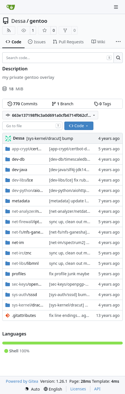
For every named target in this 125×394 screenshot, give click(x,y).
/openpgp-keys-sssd (27, 284)
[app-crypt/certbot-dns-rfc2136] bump (84, 148)
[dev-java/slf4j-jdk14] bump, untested (83, 169)
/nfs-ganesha (27, 232)
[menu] (32, 389)
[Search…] (118, 57)
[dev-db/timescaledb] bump (74, 159)
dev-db (18, 159)
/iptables (27, 221)
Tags (102, 103)
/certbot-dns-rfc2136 (27, 148)
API (97, 388)
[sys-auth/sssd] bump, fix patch (78, 294)
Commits (23, 103)
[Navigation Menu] (116, 7)
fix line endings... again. (71, 315)
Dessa (18, 21)
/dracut (27, 305)
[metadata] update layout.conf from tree (86, 200)
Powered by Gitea (22, 381)
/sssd (24, 294)
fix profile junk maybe (69, 273)
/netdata (27, 211)
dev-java (19, 169)
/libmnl (25, 263)
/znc (21, 253)
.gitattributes (24, 315)
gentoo (38, 21)
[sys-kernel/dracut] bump (49, 138)
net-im (18, 242)
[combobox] (32, 126)
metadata (21, 200)
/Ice (22, 180)
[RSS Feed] (8, 30)
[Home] (11, 7)
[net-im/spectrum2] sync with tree (80, 242)
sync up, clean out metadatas (76, 221)
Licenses (78, 388)
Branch (63, 103)
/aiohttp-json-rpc (27, 190)
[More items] (118, 42)
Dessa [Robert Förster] (18, 138)
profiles (19, 273)
